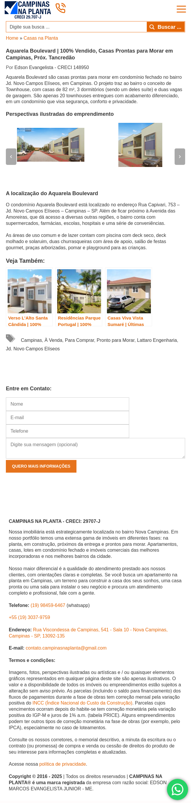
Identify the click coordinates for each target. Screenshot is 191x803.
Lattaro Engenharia (157, 340)
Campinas (31, 340)
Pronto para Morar (115, 340)
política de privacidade (62, 764)
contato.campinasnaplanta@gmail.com (66, 647)
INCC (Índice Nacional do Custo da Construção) (82, 702)
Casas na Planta (40, 38)
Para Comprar (79, 340)
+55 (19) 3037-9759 (29, 617)
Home (12, 38)
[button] (11, 156)
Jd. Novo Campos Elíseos (33, 348)
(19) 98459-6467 (47, 605)
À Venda (53, 340)
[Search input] (77, 26)
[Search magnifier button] (166, 27)
